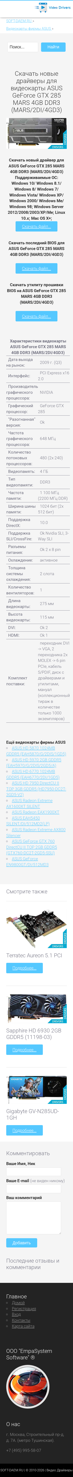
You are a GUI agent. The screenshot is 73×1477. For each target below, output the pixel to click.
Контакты (21, 1320)
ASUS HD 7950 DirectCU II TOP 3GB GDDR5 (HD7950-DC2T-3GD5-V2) (36, 788)
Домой (18, 1302)
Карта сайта (23, 1326)
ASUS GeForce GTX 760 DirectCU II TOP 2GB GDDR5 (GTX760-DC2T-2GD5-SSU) (31, 847)
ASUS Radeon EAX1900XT (35, 812)
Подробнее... (24, 967)
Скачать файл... (36, 226)
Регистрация (24, 1308)
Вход (16, 1314)
